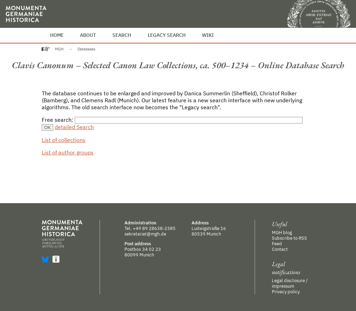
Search (121, 35)
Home (57, 35)
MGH (59, 49)
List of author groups (68, 152)
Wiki (208, 35)
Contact (280, 249)
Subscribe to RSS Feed (289, 240)
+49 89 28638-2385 (154, 228)
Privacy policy (286, 291)
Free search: (58, 119)
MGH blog (282, 232)
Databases (86, 49)
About (88, 35)
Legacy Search (167, 35)
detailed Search (74, 126)
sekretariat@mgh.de (145, 234)
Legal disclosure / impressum (290, 283)
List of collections (64, 139)
